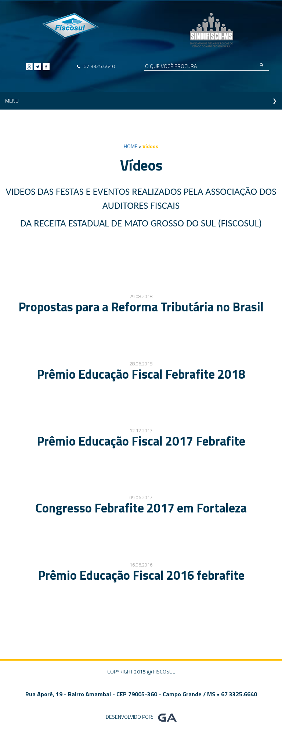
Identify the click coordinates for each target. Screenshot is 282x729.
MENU (12, 100)
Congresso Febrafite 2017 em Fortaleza (141, 507)
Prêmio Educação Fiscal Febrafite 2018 (141, 373)
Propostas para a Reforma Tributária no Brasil (141, 306)
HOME (130, 146)
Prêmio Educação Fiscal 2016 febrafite (141, 575)
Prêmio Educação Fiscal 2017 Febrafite (141, 440)
